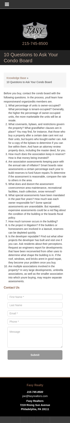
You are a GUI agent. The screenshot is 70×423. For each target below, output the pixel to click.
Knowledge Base (16, 77)
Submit (35, 354)
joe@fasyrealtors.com (35, 396)
